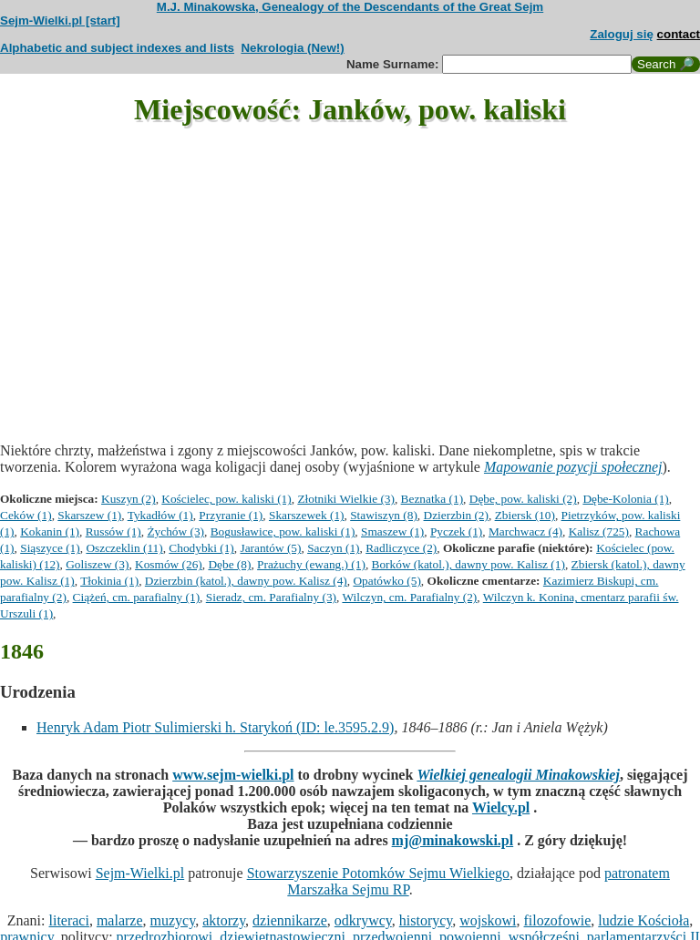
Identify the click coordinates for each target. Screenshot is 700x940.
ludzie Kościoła (643, 920)
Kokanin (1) (49, 531)
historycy (426, 920)
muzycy (173, 920)
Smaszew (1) (392, 531)
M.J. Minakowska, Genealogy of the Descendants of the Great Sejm (350, 7)
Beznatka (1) (432, 499)
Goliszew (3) (97, 564)
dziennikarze (289, 920)
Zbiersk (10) (525, 515)
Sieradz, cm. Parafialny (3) (271, 597)
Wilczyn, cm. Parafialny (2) (409, 597)
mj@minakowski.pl (453, 840)
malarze (120, 920)
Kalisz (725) (599, 531)
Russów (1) (113, 531)
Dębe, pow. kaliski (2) (523, 499)
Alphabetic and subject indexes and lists (117, 48)
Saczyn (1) (333, 548)
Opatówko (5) (386, 581)
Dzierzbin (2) (456, 515)
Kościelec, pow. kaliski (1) (226, 499)
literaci (69, 920)
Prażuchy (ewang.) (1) (311, 564)
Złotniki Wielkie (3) (346, 499)
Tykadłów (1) (160, 515)
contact (678, 34)
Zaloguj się (622, 34)
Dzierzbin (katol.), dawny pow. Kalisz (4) (246, 581)
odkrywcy (363, 920)
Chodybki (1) (201, 548)
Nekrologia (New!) (292, 48)
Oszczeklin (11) (124, 548)
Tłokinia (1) (109, 581)
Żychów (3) (175, 531)
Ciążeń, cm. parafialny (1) (137, 597)
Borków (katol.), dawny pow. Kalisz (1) (468, 564)
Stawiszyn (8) (383, 515)
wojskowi (487, 920)
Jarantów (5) (270, 548)
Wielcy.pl (501, 807)
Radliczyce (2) (401, 548)
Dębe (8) (229, 564)
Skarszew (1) (89, 515)
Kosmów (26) (168, 564)
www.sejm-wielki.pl (232, 774)
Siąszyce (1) (50, 548)
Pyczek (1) (456, 531)
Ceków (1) (26, 515)
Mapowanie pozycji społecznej (573, 467)
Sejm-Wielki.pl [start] (60, 20)
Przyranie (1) (230, 515)
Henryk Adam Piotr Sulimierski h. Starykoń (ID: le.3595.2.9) (215, 727)
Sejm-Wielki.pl (140, 873)
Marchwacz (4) (525, 531)
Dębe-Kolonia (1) (625, 499)
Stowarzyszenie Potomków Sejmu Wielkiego (378, 873)
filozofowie (558, 920)
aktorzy (223, 920)
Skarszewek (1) (307, 515)
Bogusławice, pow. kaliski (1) (283, 531)
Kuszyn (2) (128, 499)
